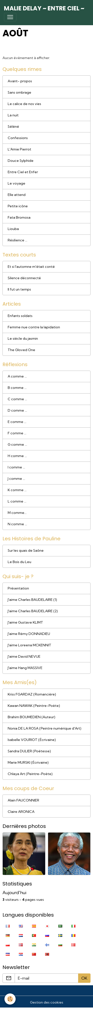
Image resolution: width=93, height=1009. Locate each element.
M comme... (17, 512)
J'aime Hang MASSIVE (25, 668)
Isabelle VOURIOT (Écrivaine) (32, 739)
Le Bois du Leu (19, 562)
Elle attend (17, 194)
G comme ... (17, 444)
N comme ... (17, 524)
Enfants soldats (20, 316)
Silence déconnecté (24, 278)
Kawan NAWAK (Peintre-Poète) (34, 705)
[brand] (44, 8)
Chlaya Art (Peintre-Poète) (30, 774)
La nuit (13, 115)
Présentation (18, 588)
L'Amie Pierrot (19, 149)
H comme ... (17, 456)
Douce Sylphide (20, 160)
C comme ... (17, 399)
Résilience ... (17, 240)
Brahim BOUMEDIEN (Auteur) (31, 717)
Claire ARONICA (21, 811)
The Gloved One (21, 350)
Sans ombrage (19, 92)
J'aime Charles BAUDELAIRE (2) (33, 611)
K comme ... (17, 490)
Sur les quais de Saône (26, 550)
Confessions (18, 138)
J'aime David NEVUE (24, 656)
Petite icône (18, 206)
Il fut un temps (19, 289)
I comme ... (16, 467)
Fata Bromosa (19, 217)
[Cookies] (10, 999)
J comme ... (16, 478)
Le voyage (16, 183)
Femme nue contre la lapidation (34, 327)
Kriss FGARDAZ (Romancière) (32, 694)
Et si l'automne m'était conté (31, 266)
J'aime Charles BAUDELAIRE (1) (32, 599)
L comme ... (17, 501)
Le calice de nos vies (24, 104)
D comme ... (17, 410)
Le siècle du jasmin (23, 338)
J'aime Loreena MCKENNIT (29, 645)
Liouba (13, 229)
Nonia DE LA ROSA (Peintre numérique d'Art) (44, 728)
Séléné (13, 126)
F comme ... (17, 433)
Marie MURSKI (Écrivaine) (28, 762)
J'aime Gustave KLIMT (25, 622)
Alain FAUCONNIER (23, 800)
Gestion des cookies (46, 1002)
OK (84, 978)
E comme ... (17, 422)
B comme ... (17, 387)
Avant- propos (20, 81)
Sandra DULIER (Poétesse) (29, 751)
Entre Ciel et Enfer (23, 172)
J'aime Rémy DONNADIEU (29, 633)
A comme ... (17, 376)
